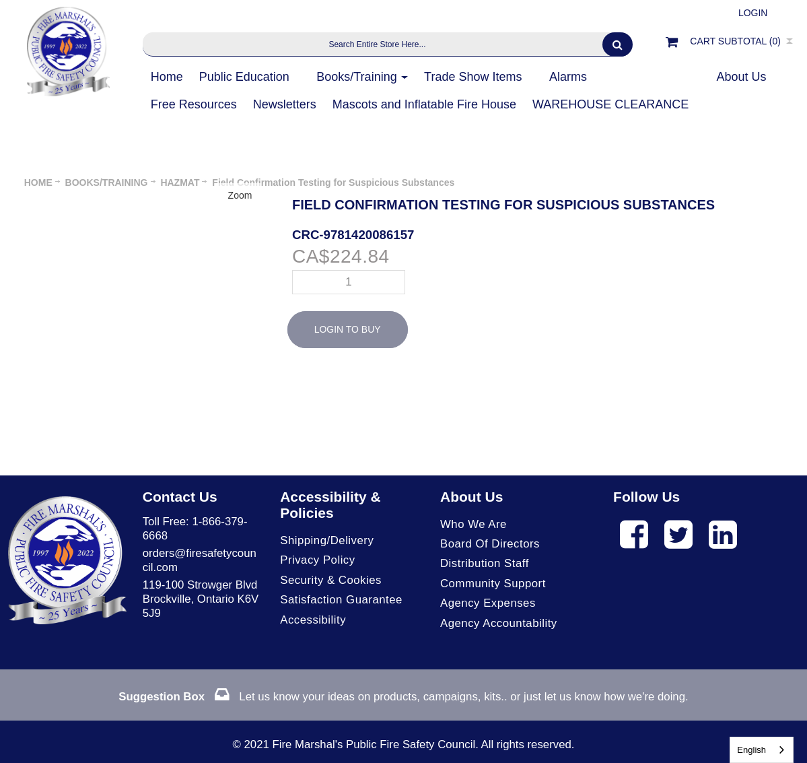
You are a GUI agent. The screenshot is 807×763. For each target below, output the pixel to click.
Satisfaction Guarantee (341, 599)
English (751, 750)
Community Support (493, 583)
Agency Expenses (488, 603)
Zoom (240, 195)
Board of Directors (490, 543)
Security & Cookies (331, 580)
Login (753, 12)
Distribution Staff (484, 563)
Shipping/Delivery (327, 540)
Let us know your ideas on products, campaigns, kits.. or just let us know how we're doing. (403, 696)
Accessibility (313, 619)
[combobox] (762, 750)
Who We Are (473, 524)
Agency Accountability (498, 623)
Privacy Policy (317, 560)
